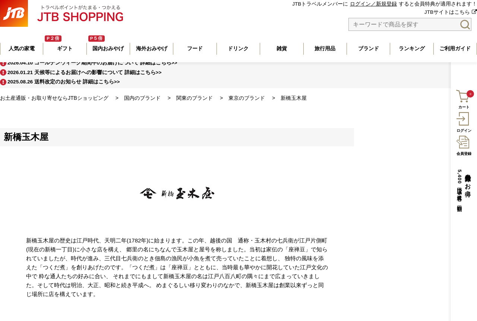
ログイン (464, 121)
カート (463, 98)
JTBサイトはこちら (447, 12)
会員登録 (464, 144)
